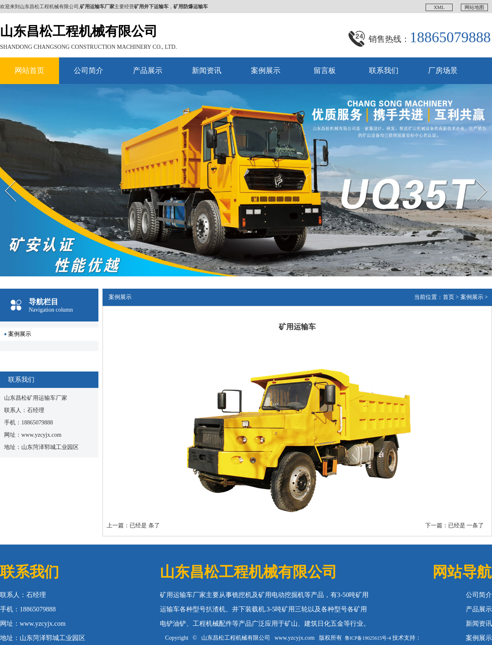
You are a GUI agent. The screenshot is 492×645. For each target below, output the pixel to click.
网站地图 (474, 7)
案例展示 (265, 70)
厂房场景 (443, 70)
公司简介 (88, 70)
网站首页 (29, 70)
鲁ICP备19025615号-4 (368, 638)
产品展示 (147, 70)
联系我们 (384, 70)
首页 (448, 297)
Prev (4, 173)
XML (439, 7)
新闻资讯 (206, 70)
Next (473, 173)
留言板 (325, 70)
